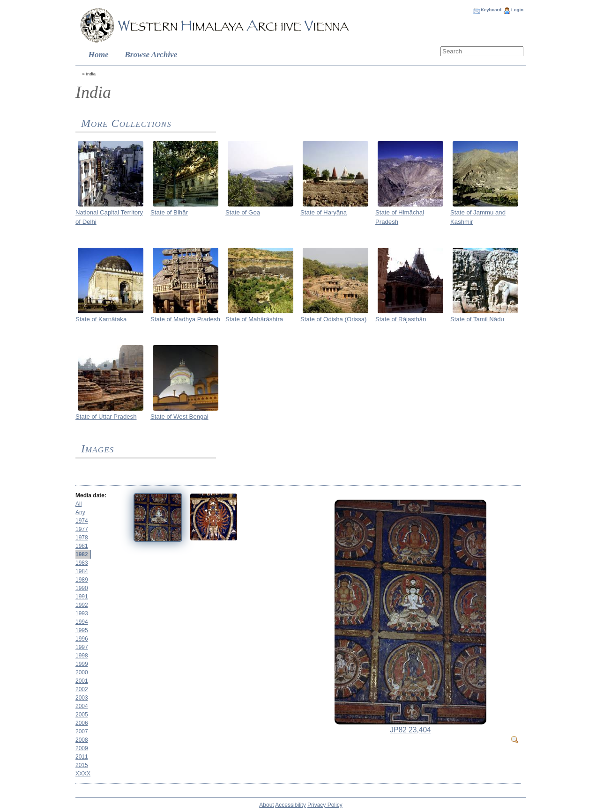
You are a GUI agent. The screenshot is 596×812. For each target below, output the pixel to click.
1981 (81, 546)
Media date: (90, 495)
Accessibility (290, 805)
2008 (81, 740)
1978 (81, 537)
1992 (81, 605)
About (266, 805)
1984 (81, 571)
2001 (81, 681)
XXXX (82, 773)
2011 (81, 756)
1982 (81, 554)
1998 (81, 655)
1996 (81, 638)
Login (517, 9)
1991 (81, 596)
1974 (81, 520)
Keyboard (491, 9)
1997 (81, 647)
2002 (81, 689)
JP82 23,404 (410, 730)
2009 (81, 748)
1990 (81, 588)
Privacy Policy (325, 805)
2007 (81, 731)
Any (80, 512)
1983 (81, 563)
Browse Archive (151, 54)
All (78, 504)
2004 (81, 706)
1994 (81, 622)
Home (99, 54)
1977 (81, 529)
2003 (81, 697)
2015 (81, 765)
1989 (81, 579)
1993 (81, 613)
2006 (81, 723)
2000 (81, 672)
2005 (81, 714)
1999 (81, 664)
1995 (81, 630)
